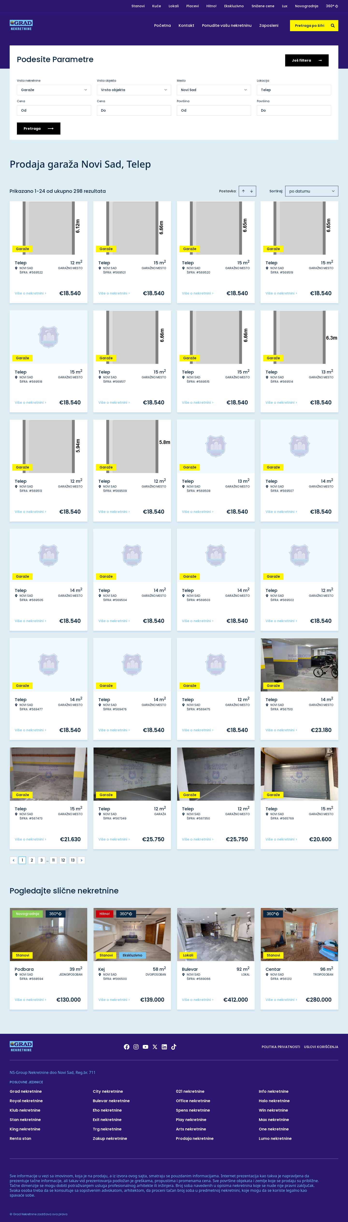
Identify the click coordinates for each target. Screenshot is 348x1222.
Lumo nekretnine (275, 1137)
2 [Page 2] (32, 858)
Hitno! (211, 6)
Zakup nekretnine (110, 1137)
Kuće (156, 6)
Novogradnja (306, 6)
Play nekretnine (191, 1118)
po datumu (299, 189)
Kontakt (186, 25)
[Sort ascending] (243, 189)
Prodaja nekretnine (195, 1137)
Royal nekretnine (26, 1099)
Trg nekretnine (107, 1127)
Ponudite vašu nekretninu (227, 25)
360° (332, 6)
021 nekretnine (190, 1090)
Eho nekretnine (107, 1108)
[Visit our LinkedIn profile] (164, 1045)
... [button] (47, 858)
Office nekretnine (193, 1099)
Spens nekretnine (193, 1108)
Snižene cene (263, 6)
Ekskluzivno (234, 6)
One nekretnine (274, 1127)
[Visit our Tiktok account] (174, 1045)
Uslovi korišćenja (321, 1045)
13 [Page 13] (73, 858)
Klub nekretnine (25, 1108)
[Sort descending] (251, 189)
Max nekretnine (274, 1118)
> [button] (81, 859)
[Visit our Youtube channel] (145, 1045)
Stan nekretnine (25, 1118)
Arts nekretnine (191, 1127)
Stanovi (138, 6)
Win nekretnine (273, 1108)
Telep (266, 88)
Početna (162, 25)
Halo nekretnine (274, 1099)
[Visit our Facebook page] (127, 1045)
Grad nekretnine (26, 1090)
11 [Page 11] (53, 858)
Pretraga (39, 126)
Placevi (192, 6)
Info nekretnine (274, 1090)
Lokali (174, 6)
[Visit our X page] (155, 1045)
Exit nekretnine (107, 1118)
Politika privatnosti (281, 1045)
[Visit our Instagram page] (136, 1045)
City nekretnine (108, 1090)
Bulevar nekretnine (111, 1099)
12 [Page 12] (63, 858)
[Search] (332, 25)
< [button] (13, 859)
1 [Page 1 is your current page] (22, 858)
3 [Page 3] (41, 858)
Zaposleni (268, 25)
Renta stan (20, 1137)
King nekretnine (25, 1127)
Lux (284, 6)
